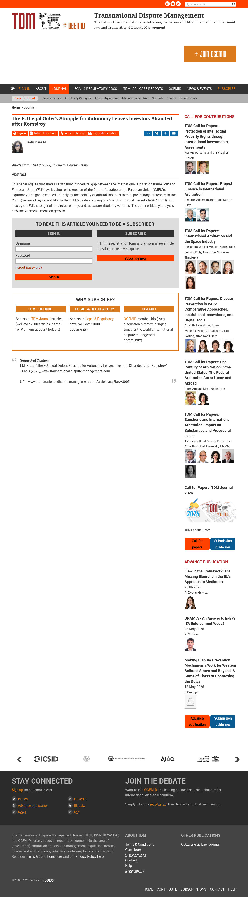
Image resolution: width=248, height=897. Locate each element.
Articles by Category (78, 98)
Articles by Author (106, 98)
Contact (131, 860)
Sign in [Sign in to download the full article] (21, 133)
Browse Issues (51, 98)
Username (22, 243)
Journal (59, 88)
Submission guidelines (223, 544)
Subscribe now (135, 258)
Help (128, 865)
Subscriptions (135, 855)
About (41, 88)
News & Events (199, 88)
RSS (77, 812)
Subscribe (226, 88)
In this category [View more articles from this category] (74, 133)
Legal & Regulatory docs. (95, 88)
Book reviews (188, 98)
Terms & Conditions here (44, 856)
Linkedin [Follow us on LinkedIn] (167, 3)
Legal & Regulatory (99, 318)
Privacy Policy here (89, 856)
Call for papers (197, 544)
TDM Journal (41, 318)
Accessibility (134, 871)
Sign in (24, 88)
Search (171, 98)
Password (22, 255)
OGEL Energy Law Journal (200, 844)
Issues (23, 798)
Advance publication (134, 98)
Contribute (133, 849)
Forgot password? (28, 267)
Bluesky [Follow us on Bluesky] (172, 3)
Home (12, 89)
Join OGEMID (210, 54)
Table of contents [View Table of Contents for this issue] (45, 133)
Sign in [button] (54, 277)
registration (158, 804)
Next (237, 759)
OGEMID (175, 88)
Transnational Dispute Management (48, 21)
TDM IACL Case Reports (143, 88)
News (22, 812)
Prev (19, 759)
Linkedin (80, 798)
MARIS (49, 880)
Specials (157, 98)
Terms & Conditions (139, 844)
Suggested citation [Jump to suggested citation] (104, 133)
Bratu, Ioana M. (36, 142)
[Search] (210, 4)
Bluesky (79, 805)
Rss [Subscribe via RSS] (178, 3)
